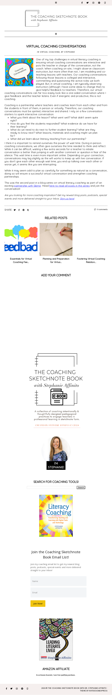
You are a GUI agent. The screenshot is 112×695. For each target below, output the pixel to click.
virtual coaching (50, 52)
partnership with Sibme (27, 185)
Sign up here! (67, 198)
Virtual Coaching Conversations (56, 46)
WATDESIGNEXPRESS (98, 690)
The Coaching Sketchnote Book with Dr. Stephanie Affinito (77, 688)
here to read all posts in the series (69, 185)
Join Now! (37, 603)
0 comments (101, 209)
